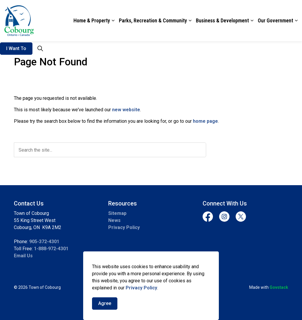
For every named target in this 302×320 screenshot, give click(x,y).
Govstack (279, 287)
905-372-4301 (44, 241)
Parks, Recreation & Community (153, 20)
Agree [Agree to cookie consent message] (104, 310)
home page (205, 121)
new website (126, 109)
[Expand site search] (40, 48)
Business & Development (222, 20)
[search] (110, 149)
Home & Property (91, 20)
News (114, 220)
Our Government (275, 20)
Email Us (23, 255)
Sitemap (117, 213)
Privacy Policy (141, 294)
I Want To (16, 48)
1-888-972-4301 (51, 248)
